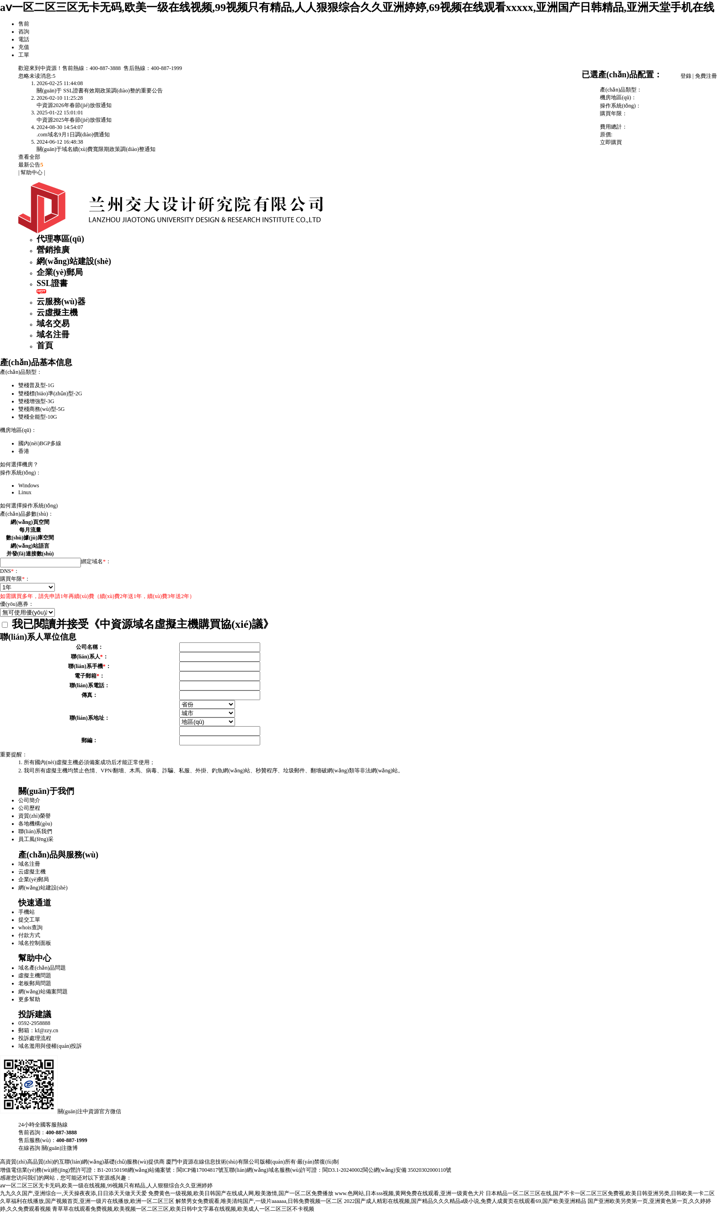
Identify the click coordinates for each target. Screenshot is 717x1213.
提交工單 (29, 919)
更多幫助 (29, 999)
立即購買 (611, 142)
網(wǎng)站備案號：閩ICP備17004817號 (176, 1170)
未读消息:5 (42, 76)
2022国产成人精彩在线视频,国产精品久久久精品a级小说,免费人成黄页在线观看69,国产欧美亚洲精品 (465, 1201)
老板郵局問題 (34, 983)
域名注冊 (53, 334)
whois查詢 (30, 927)
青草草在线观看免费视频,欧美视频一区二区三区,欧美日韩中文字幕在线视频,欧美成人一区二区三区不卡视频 (183, 1209)
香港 (23, 451)
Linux (25, 492)
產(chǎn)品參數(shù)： (27, 514)
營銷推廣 (53, 249)
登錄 (685, 76)
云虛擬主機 (57, 312)
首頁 (45, 345)
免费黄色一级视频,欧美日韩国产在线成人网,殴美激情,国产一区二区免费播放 (240, 1193)
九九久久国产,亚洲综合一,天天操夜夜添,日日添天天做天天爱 (73, 1193)
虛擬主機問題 (34, 975)
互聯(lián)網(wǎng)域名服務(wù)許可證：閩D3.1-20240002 (293, 1170)
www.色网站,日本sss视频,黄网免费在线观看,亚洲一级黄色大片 (409, 1193)
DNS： (9, 571)
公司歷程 (29, 808)
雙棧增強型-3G (36, 401)
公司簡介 (29, 800)
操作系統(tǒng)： (20, 472)
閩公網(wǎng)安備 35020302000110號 (407, 1170)
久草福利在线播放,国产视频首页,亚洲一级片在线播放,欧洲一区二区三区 (87, 1201)
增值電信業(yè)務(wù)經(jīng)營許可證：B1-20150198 (64, 1170)
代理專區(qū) (60, 238)
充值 (23, 47)
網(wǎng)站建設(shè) (74, 261)
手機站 (26, 912)
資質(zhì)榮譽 (34, 816)
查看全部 (29, 157)
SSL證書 (52, 283)
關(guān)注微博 (60, 1148)
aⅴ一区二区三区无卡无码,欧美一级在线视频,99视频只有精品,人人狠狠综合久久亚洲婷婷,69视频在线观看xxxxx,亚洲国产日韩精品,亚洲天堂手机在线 (357, 7)
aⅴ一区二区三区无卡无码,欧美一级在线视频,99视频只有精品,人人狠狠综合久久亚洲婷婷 (106, 1185)
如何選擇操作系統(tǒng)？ (29, 505)
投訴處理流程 (34, 1038)
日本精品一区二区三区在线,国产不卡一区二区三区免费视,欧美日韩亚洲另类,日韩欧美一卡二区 (600, 1193)
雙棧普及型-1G (36, 385)
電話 (23, 39)
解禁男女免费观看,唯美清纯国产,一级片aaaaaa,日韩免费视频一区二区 (259, 1201)
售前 (23, 24)
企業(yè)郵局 (60, 272)
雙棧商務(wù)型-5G (41, 409)
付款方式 (29, 935)
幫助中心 (32, 172)
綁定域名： (96, 561)
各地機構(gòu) (35, 823)
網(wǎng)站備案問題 (43, 991)
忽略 (23, 76)
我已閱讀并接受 (138, 624)
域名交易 (53, 323)
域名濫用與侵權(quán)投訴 (50, 1046)
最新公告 (30, 165)
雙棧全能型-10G (37, 417)
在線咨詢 (29, 1148)
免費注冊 (706, 76)
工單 (23, 55)
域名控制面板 (34, 943)
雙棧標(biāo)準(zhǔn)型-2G (50, 393)
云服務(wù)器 (61, 301)
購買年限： (15, 579)
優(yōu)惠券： (17, 604)
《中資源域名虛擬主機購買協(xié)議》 (181, 624)
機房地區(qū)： (18, 430)
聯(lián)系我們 (35, 831)
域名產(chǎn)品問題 (42, 968)
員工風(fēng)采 (36, 839)
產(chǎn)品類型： (21, 372)
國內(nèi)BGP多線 (39, 443)
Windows (28, 485)
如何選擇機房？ (19, 464)
